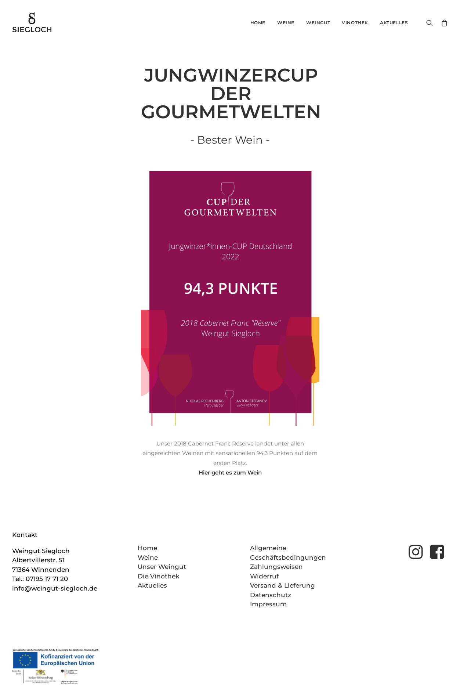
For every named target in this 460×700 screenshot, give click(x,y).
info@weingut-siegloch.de (54, 588)
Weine (285, 22)
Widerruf (264, 576)
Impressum (268, 604)
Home (257, 22)
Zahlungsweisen (276, 566)
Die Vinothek (158, 576)
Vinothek (355, 22)
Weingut (318, 22)
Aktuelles (394, 22)
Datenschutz (270, 595)
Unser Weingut (162, 566)
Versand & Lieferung (282, 585)
